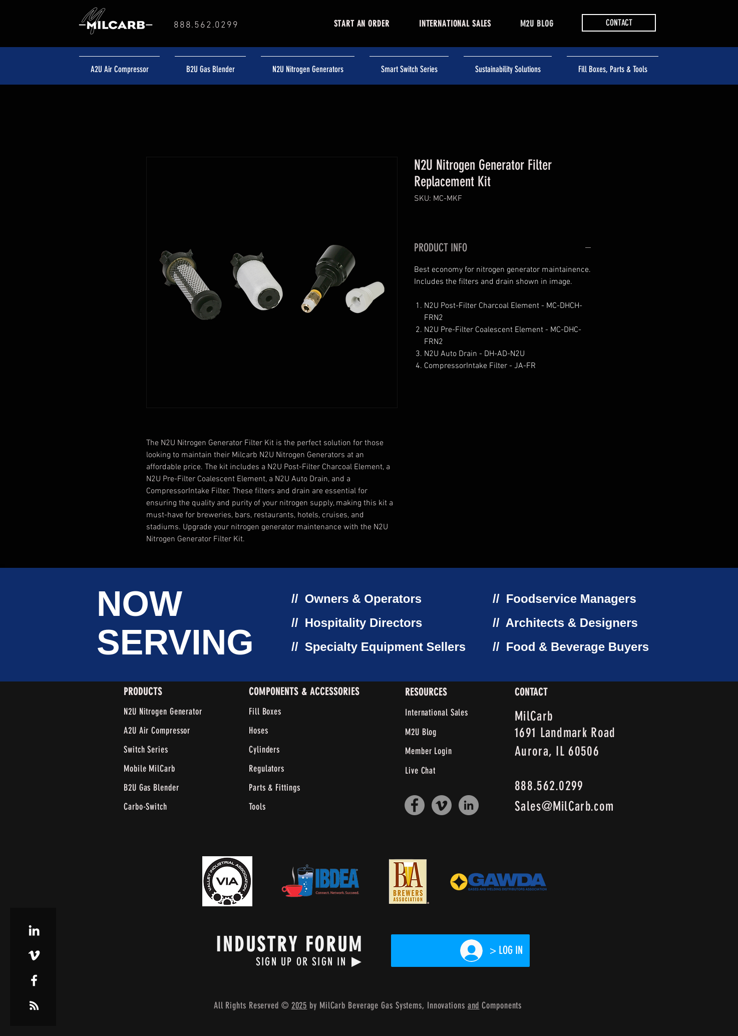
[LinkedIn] (469, 805)
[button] (619, 23)
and (474, 1005)
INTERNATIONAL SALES (455, 24)
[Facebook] (415, 805)
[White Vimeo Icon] (34, 955)
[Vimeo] (442, 805)
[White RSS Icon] (34, 1005)
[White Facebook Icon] (34, 980)
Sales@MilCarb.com (564, 806)
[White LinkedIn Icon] (34, 930)
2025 (299, 1005)
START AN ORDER (362, 24)
